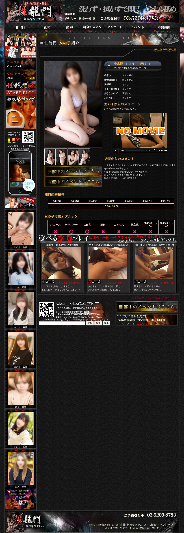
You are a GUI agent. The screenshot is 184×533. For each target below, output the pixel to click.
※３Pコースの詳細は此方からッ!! (153, 297)
